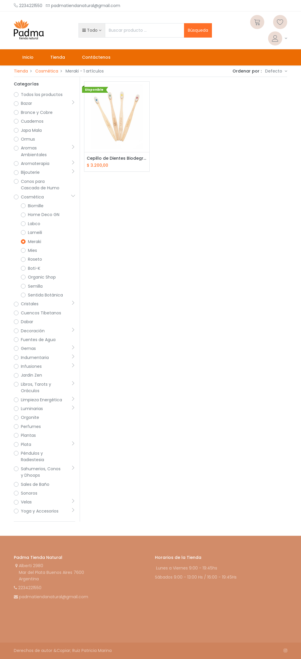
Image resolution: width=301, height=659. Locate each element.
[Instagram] (285, 650)
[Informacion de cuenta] (277, 38)
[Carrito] (257, 22)
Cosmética (46, 71)
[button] (91, 30)
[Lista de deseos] (280, 22)
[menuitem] (28, 57)
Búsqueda (198, 30)
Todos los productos (42, 94)
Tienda (21, 71)
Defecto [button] (274, 71)
